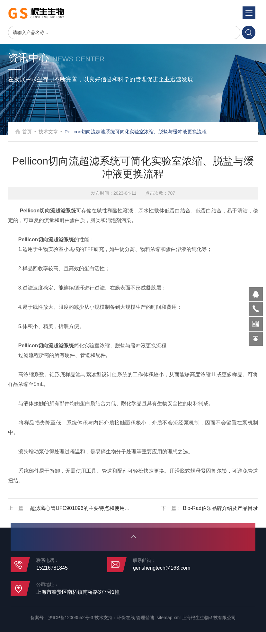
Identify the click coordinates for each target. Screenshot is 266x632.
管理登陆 (145, 617)
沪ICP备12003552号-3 (70, 617)
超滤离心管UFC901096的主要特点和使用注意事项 (87, 508)
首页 (35, 131)
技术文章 (56, 131)
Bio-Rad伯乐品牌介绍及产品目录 (220, 508)
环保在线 (126, 617)
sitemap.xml (169, 617)
